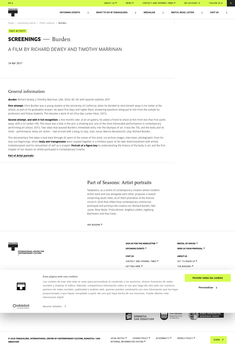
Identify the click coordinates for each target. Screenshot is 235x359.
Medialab (149, 13)
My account (192, 3)
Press (129, 308)
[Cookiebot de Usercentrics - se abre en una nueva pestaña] (21, 352)
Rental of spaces (187, 253)
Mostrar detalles (52, 352)
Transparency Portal (189, 308)
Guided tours (134, 281)
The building (185, 276)
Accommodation (135, 286)
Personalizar (208, 333)
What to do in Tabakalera (112, 13)
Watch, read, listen (182, 13)
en (10, 3)
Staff (181, 291)
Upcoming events (70, 13)
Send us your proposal (190, 258)
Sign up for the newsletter (141, 253)
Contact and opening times (159, 3)
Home (11, 32)
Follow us (216, 3)
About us (110, 3)
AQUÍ (60, 343)
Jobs (180, 298)
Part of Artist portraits (21, 165)
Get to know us (186, 270)
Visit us (214, 13)
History (182, 281)
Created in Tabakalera (190, 286)
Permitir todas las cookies (208, 324)
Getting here (134, 276)
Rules (129, 296)
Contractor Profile (188, 303)
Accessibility (133, 291)
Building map (133, 301)
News (129, 3)
